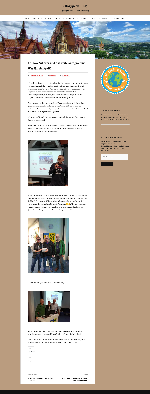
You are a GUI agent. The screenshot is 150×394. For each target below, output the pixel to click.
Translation (47, 18)
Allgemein (67, 75)
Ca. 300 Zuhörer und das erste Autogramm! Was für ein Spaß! (57, 65)
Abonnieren (107, 164)
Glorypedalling (75, 5)
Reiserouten (70, 18)
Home (27, 18)
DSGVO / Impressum (118, 18)
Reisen (57, 18)
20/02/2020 (54, 75)
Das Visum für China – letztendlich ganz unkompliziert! (75, 379)
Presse (93, 18)
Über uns (36, 18)
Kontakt (104, 18)
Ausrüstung (83, 18)
